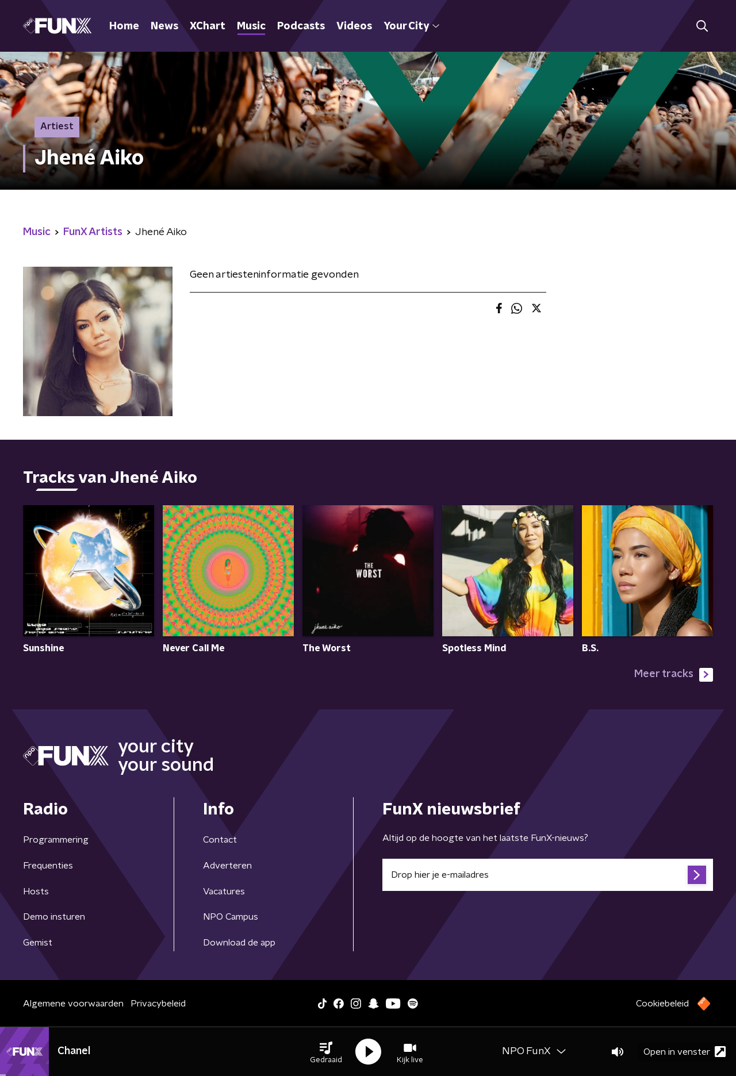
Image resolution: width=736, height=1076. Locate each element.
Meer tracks (673, 675)
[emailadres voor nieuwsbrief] (547, 875)
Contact (220, 839)
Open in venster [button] (684, 1051)
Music (251, 26)
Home (124, 26)
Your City (411, 26)
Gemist (37, 942)
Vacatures (224, 891)
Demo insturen (54, 916)
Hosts (36, 891)
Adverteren (227, 865)
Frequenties (48, 865)
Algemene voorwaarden (73, 1003)
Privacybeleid (158, 1003)
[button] (326, 1051)
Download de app (239, 942)
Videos (354, 26)
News (164, 26)
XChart (207, 26)
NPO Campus (230, 916)
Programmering (56, 839)
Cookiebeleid (662, 1003)
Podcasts (301, 26)
